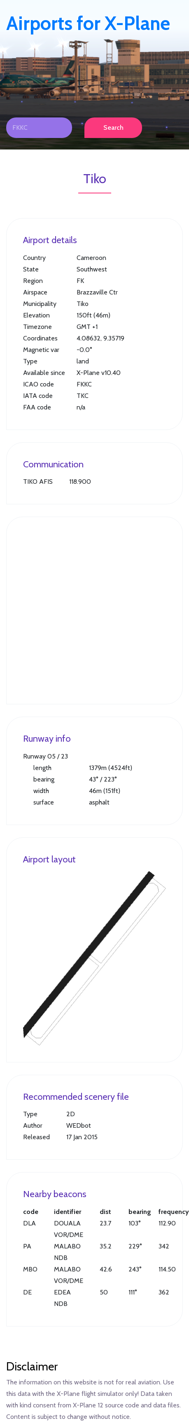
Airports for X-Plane (88, 23)
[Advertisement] (77, 610)
